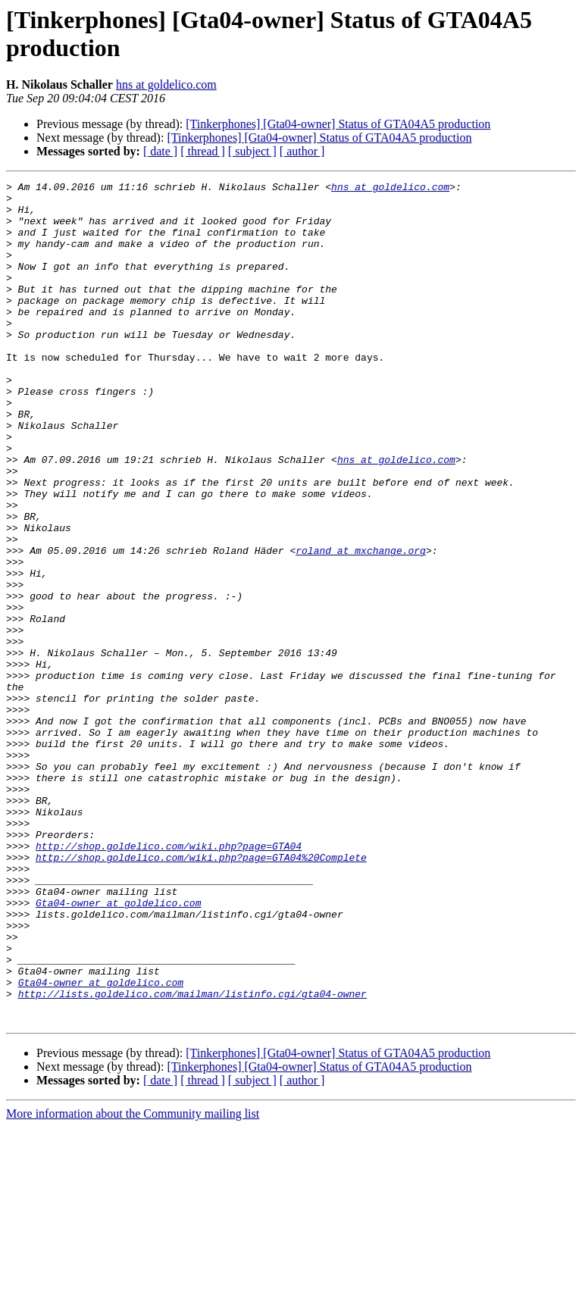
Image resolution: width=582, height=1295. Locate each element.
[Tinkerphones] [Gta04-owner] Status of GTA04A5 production (338, 123)
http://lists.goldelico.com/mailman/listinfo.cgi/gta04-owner (192, 1157)
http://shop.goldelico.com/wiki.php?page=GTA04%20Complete (201, 993)
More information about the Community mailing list (132, 1281)
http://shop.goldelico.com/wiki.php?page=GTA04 (169, 980)
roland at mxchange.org (361, 625)
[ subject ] (252, 151)
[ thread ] (202, 151)
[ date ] (160, 151)
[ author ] (302, 151)
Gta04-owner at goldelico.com (118, 1048)
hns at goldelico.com (166, 84)
